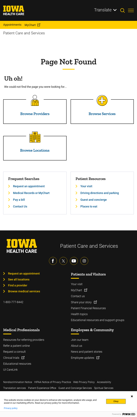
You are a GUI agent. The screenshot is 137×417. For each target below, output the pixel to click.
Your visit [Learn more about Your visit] (86, 186)
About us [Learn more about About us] (76, 345)
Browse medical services (24, 291)
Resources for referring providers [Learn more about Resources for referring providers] (23, 339)
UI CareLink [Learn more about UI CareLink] (10, 369)
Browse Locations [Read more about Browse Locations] (35, 150)
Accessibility (104, 382)
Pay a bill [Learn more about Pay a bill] (19, 199)
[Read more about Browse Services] (102, 100)
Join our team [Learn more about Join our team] (79, 339)
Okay (116, 401)
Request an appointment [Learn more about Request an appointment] (29, 186)
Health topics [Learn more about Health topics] (79, 314)
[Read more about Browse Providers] (35, 100)
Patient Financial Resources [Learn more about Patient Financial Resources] (88, 308)
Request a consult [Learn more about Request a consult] (14, 351)
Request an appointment (24, 273)
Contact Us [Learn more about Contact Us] (20, 206)
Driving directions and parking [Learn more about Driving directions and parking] (99, 193)
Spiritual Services (103, 388)
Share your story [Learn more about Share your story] (81, 302)
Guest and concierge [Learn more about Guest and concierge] (93, 199)
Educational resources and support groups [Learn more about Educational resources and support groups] (97, 320)
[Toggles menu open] (131, 10)
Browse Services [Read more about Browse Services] (102, 113)
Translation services (14, 388)
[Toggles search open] (124, 10)
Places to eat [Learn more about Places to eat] (88, 206)
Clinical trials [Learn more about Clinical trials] (11, 357)
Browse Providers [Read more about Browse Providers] (35, 113)
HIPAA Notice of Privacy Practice (52, 382)
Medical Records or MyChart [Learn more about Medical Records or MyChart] (31, 193)
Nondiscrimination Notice (17, 382)
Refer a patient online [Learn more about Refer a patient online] (16, 345)
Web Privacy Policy (84, 382)
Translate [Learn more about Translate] (103, 10)
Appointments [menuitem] (12, 24)
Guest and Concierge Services (75, 388)
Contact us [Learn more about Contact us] (78, 296)
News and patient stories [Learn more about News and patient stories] (86, 351)
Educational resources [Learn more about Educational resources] (17, 363)
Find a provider (17, 285)
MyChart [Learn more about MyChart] (77, 290)
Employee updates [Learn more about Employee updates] (83, 357)
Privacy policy (11, 408)
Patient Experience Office (42, 388)
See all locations (18, 279)
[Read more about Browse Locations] (35, 137)
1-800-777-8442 (13, 302)
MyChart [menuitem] (30, 25)
